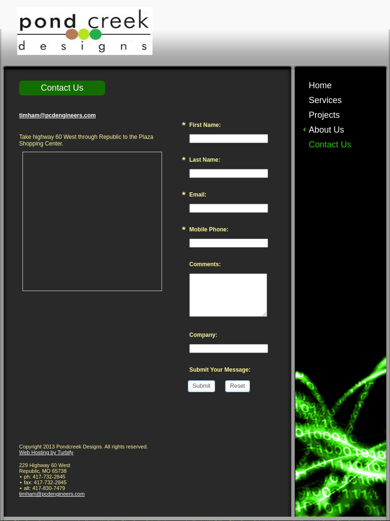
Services (325, 100)
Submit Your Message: (219, 369)
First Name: (205, 125)
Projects (324, 115)
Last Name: (204, 159)
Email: (197, 194)
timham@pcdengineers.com (57, 115)
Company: (203, 335)
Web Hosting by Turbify (46, 452)
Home (320, 85)
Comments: (205, 264)
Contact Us (330, 144)
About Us (326, 130)
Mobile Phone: (208, 229)
